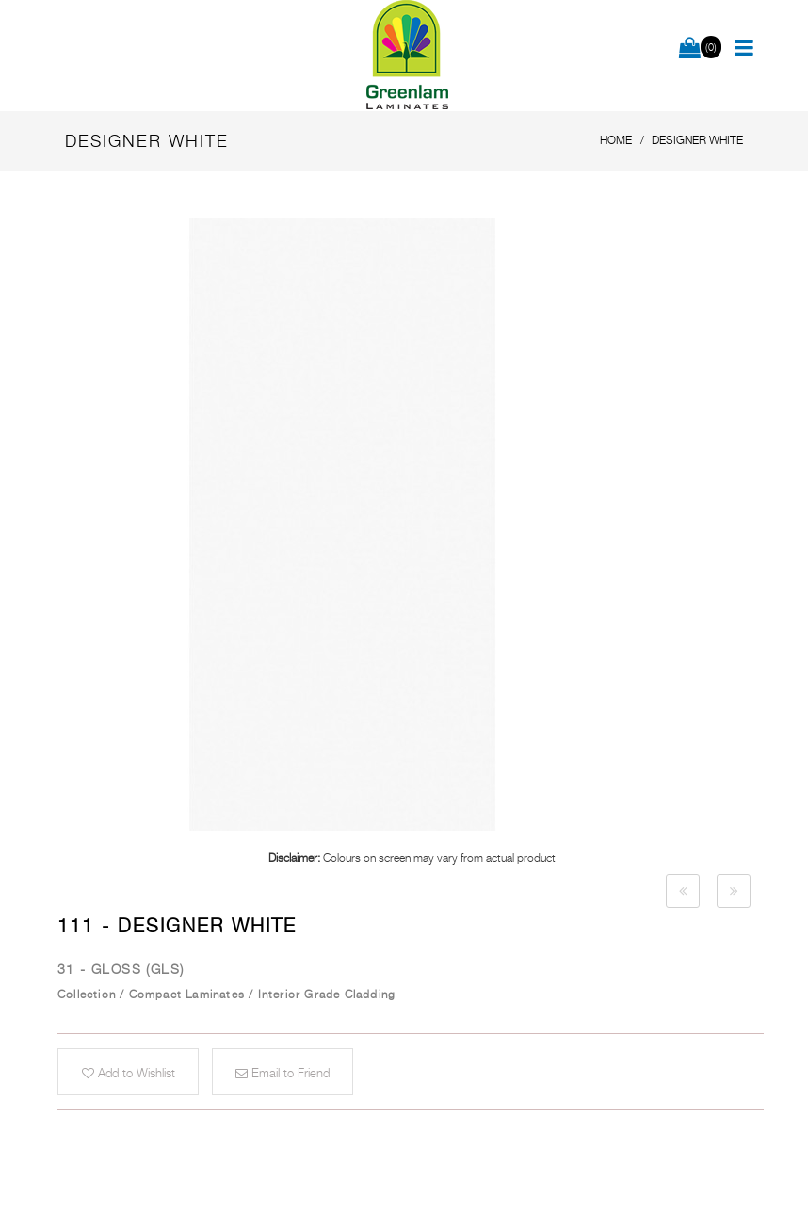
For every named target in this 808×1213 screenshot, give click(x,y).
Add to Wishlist (128, 1072)
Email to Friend (282, 1072)
